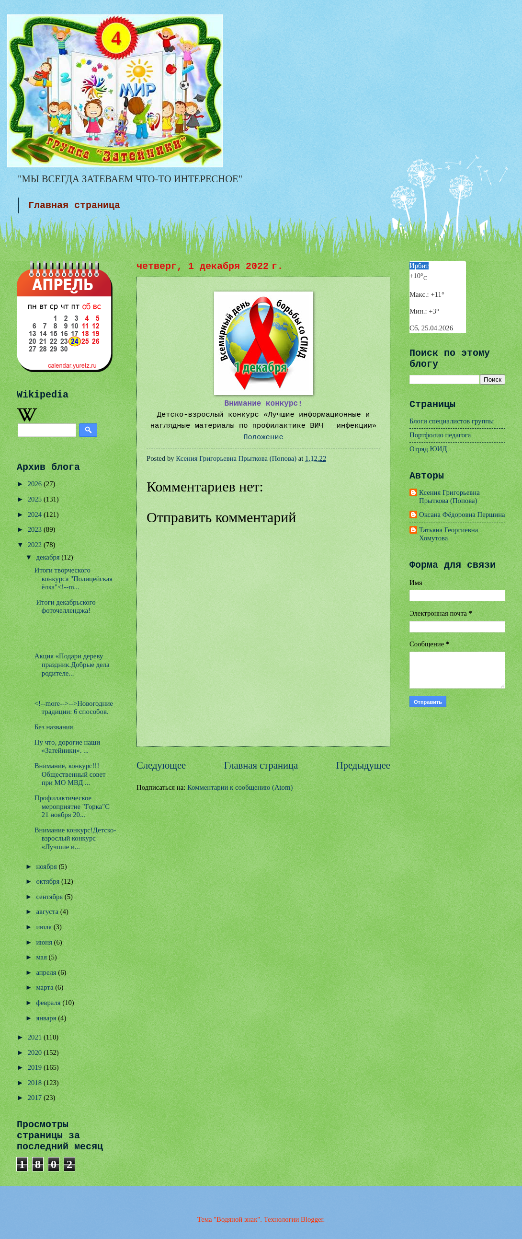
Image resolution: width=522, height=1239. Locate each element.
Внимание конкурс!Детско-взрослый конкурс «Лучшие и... (75, 838)
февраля (49, 1002)
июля (44, 927)
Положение (263, 437)
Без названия (53, 727)
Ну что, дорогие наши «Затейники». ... (67, 746)
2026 (36, 484)
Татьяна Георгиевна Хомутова (448, 534)
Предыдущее (363, 765)
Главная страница (74, 205)
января (47, 1018)
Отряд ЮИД (428, 449)
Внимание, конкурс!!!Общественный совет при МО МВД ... (70, 774)
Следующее (161, 765)
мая (42, 957)
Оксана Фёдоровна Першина (462, 514)
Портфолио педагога (440, 435)
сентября (50, 896)
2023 (36, 529)
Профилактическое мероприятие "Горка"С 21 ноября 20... (72, 806)
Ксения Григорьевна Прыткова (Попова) (449, 497)
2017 (36, 1097)
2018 (36, 1083)
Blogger (312, 1219)
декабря (48, 557)
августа (48, 911)
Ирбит (419, 265)
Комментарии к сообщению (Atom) (240, 787)
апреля (47, 972)
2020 (36, 1052)
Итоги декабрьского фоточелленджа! (65, 606)
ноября (47, 866)
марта (45, 987)
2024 (36, 514)
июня (45, 942)
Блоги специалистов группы (451, 421)
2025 (36, 499)
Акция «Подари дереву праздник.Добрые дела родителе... (72, 664)
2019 (36, 1067)
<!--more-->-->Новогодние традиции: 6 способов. (73, 708)
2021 (36, 1037)
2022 (36, 545)
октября (48, 881)
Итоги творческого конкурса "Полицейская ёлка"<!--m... (73, 578)
